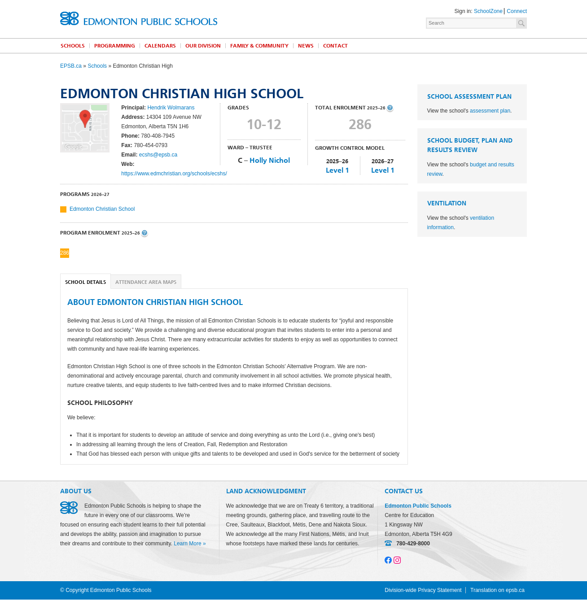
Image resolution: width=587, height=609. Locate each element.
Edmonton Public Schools (138, 18)
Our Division (203, 46)
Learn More (187, 543)
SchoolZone (488, 11)
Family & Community (259, 46)
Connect (517, 11)
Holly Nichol (270, 160)
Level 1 (337, 170)
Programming (114, 46)
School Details (85, 282)
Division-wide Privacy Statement (423, 590)
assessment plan (490, 111)
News (306, 46)
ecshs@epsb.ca (158, 155)
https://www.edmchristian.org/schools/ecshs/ (174, 173)
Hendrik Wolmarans (170, 107)
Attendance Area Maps (145, 282)
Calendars (160, 46)
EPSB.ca (71, 66)
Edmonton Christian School (102, 209)
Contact (335, 46)
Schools (73, 46)
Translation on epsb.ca (497, 590)
